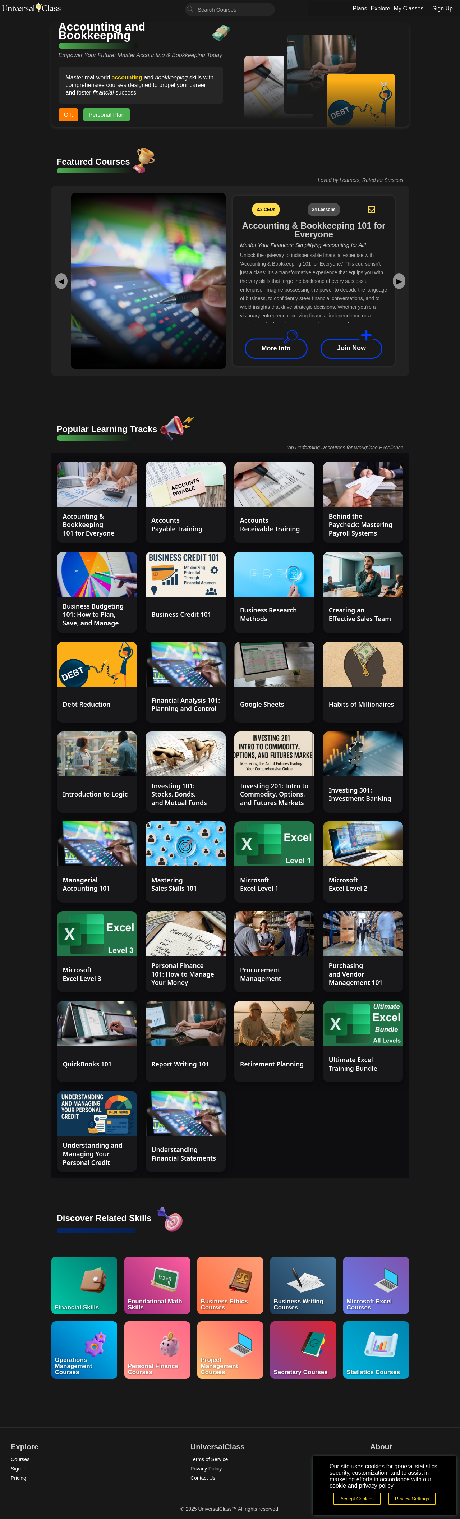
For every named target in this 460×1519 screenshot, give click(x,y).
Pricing (18, 1478)
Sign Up (442, 8)
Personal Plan (107, 115)
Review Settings (412, 1498)
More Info (275, 348)
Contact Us (202, 1478)
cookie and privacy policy (361, 1486)
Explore (380, 8)
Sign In (19, 1469)
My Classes (409, 8)
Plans (360, 8)
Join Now (351, 348)
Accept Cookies (357, 1498)
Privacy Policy (206, 1469)
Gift (68, 115)
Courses (20, 1459)
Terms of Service (209, 1459)
